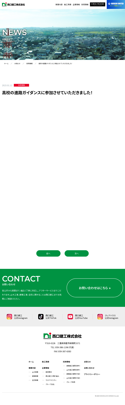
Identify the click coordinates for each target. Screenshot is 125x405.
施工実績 (67, 4)
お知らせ (17, 63)
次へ (77, 253)
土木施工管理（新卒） (73, 370)
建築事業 (35, 376)
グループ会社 (50, 384)
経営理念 (49, 372)
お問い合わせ (89, 368)
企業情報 (76, 4)
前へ (48, 253)
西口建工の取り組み (52, 376)
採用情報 (84, 4)
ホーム (6, 63)
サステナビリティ (51, 380)
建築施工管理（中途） (73, 374)
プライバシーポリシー (92, 374)
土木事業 (35, 372)
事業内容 (59, 4)
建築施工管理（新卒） (73, 366)
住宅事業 (35, 380)
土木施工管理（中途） (73, 378)
